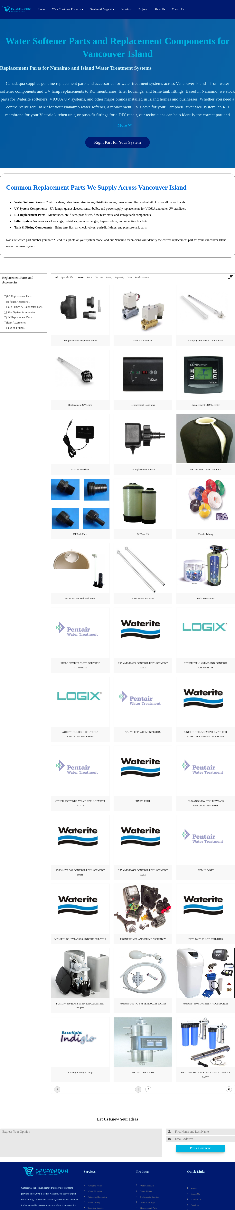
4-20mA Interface (80, 469)
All (56, 277)
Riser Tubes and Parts (143, 598)
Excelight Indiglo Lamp (80, 1072)
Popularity (120, 277)
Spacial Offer (67, 277)
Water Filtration (93, 1190)
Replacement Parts (147, 1207)
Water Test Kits (146, 1185)
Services (89, 1171)
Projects (142, 9)
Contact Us (178, 9)
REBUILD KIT (205, 870)
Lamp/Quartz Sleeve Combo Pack (205, 340)
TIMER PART (143, 801)
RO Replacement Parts (18, 296)
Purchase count (142, 277)
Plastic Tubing (205, 534)
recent (81, 277)
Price (89, 277)
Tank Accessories (15, 322)
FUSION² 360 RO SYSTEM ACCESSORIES (143, 1003)
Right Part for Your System (117, 142)
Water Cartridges (147, 1201)
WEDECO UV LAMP (143, 1072)
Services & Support (101, 9)
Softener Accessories (17, 301)
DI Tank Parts (80, 534)
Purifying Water (93, 1185)
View (129, 277)
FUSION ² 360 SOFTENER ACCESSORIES (206, 1003)
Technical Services (95, 1207)
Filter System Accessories (19, 312)
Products (142, 1171)
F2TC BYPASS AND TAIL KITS (205, 939)
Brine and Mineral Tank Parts (80, 598)
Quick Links (195, 1171)
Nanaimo (126, 9)
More (125, 125)
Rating (109, 277)
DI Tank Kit (143, 534)
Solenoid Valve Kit (143, 340)
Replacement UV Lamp (80, 404)
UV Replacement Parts (18, 317)
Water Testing (93, 1201)
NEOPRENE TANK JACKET (205, 469)
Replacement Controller (143, 404)
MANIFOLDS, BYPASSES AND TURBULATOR (80, 939)
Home (41, 9)
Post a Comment (200, 1148)
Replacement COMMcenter (206, 404)
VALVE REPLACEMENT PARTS (143, 731)
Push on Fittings (14, 327)
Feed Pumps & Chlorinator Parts (23, 306)
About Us (159, 9)
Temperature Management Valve (80, 340)
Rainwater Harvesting (96, 1196)
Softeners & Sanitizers (149, 1196)
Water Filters (145, 1190)
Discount (99, 277)
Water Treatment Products (66, 9)
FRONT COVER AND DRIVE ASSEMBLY (143, 939)
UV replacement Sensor (143, 469)
